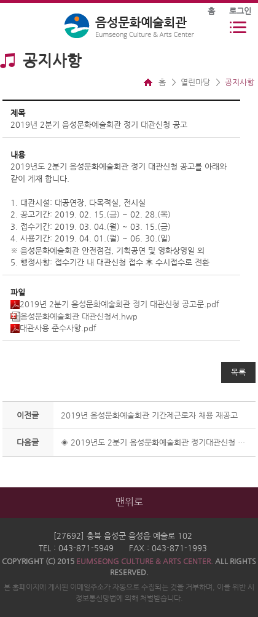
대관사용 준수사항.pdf (53, 327)
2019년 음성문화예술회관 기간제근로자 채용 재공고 (149, 415)
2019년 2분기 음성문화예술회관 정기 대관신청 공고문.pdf (114, 303)
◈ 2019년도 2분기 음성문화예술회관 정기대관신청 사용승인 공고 (156, 442)
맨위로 (129, 502)
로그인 (240, 10)
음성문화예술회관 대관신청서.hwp (74, 316)
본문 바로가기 (0, 0)
